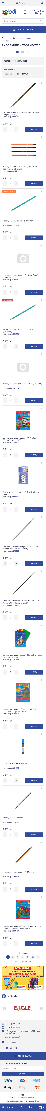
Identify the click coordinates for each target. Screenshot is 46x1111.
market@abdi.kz (12, 1042)
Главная (5, 38)
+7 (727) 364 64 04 (12, 1024)
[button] (4, 1008)
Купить (34, 129)
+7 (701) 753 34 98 (12, 1027)
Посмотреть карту (12, 1037)
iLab (37, 1101)
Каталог (16, 38)
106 (32, 957)
